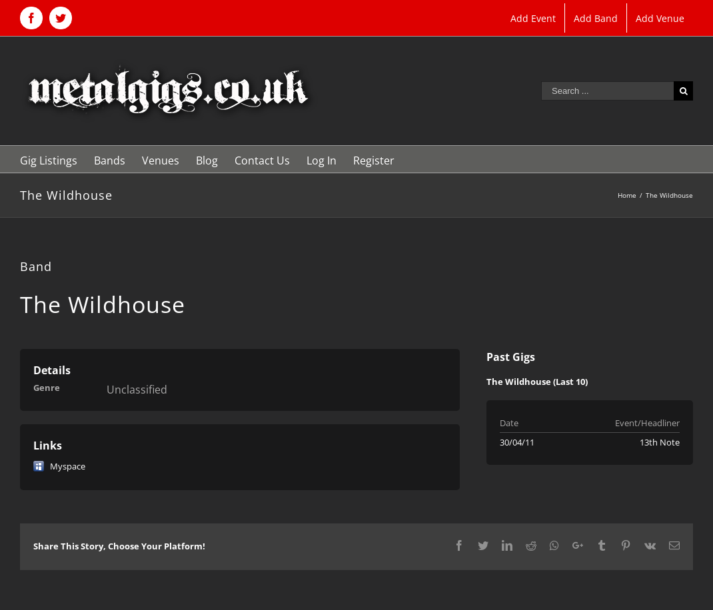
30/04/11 (517, 442)
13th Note (660, 442)
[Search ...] (607, 91)
